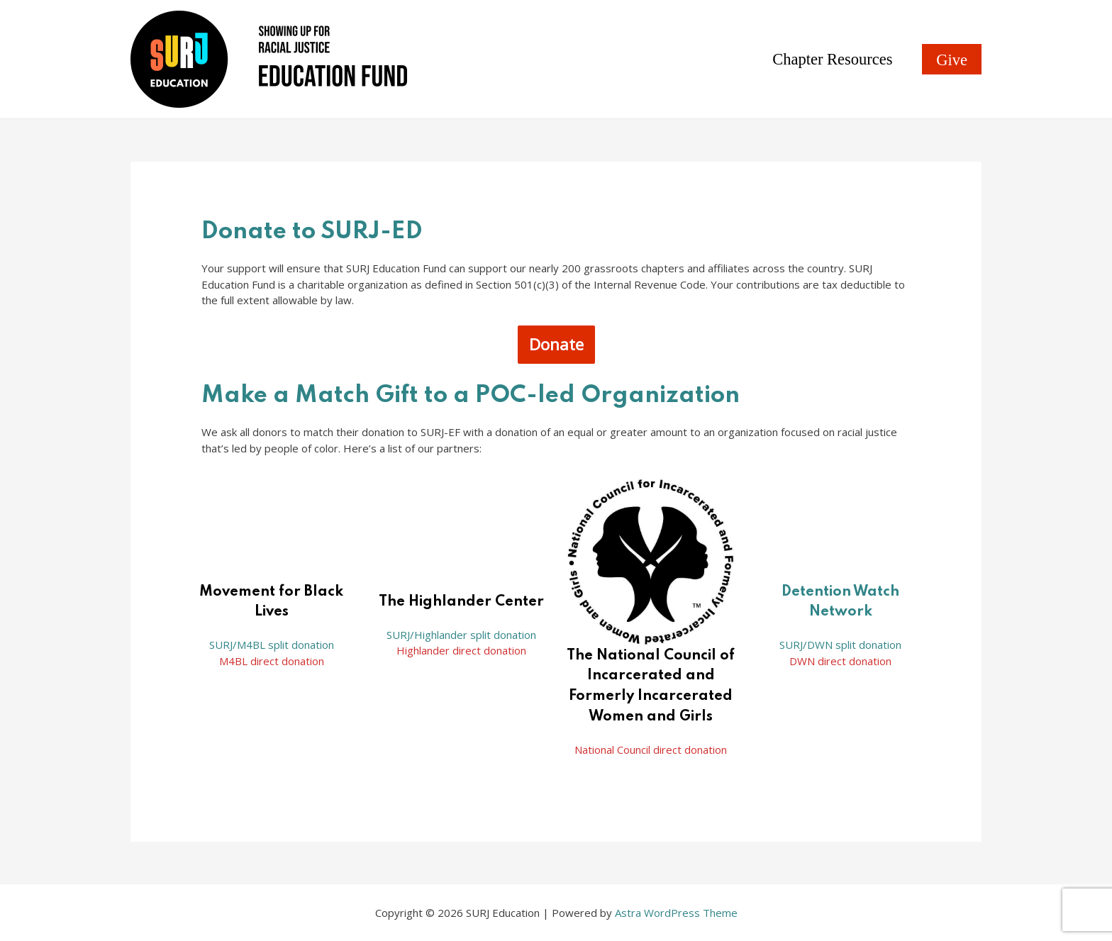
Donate (556, 344)
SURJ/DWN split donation (840, 644)
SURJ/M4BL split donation (271, 644)
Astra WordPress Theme (676, 913)
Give (951, 60)
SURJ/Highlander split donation (461, 635)
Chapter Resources (833, 59)
